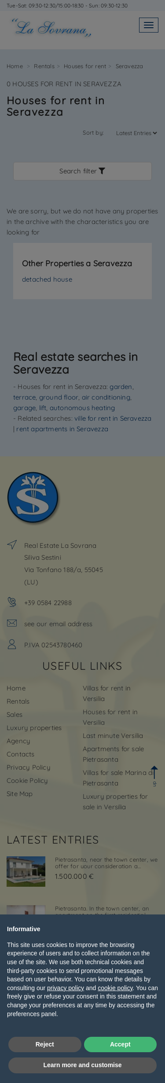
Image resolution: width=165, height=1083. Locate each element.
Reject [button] (45, 1044)
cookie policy (115, 987)
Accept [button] (120, 1044)
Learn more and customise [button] (82, 1064)
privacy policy (65, 987)
